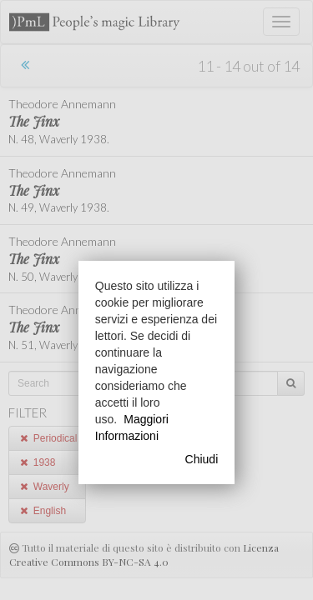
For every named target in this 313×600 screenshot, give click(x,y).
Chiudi (202, 459)
